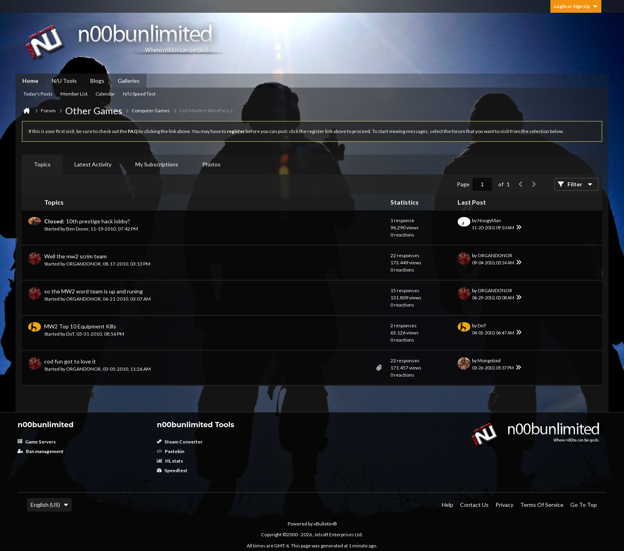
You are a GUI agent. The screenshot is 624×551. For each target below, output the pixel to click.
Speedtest (172, 470)
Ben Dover (77, 229)
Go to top (583, 504)
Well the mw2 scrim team (75, 256)
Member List (74, 94)
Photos (211, 164)
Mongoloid (489, 360)
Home (30, 80)
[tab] (42, 164)
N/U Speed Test (139, 94)
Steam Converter (180, 442)
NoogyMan (489, 220)
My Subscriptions (156, 164)
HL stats (170, 461)
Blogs (97, 80)
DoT (70, 334)
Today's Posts (38, 94)
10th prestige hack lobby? (98, 221)
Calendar (105, 94)
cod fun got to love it (70, 361)
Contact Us (474, 504)
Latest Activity (92, 164)
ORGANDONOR (83, 264)
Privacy (504, 504)
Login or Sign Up (576, 6)
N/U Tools (64, 80)
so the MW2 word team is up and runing (93, 291)
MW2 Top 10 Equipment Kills (80, 326)
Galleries (129, 80)
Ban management (41, 451)
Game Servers (37, 442)
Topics (42, 164)
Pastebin (170, 451)
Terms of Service (542, 504)
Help (447, 504)
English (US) (49, 504)
